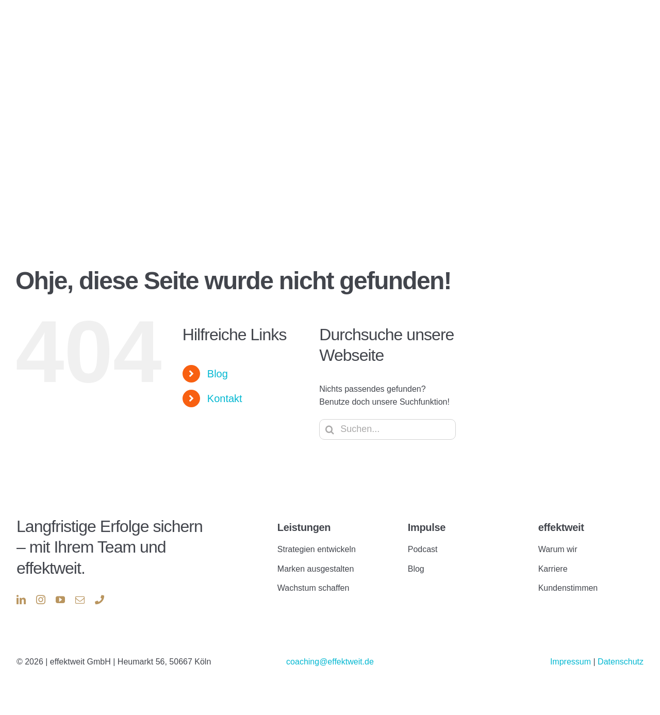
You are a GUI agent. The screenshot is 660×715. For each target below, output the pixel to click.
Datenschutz (621, 661)
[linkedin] (21, 599)
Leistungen (304, 527)
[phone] (99, 599)
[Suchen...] (387, 429)
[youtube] (60, 599)
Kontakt (224, 398)
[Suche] (329, 429)
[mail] (80, 599)
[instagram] (40, 599)
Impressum (571, 661)
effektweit (561, 527)
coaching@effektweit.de (330, 661)
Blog (217, 373)
